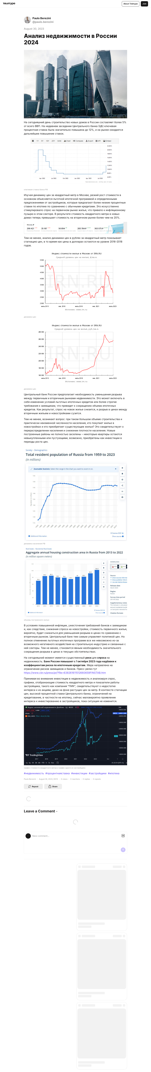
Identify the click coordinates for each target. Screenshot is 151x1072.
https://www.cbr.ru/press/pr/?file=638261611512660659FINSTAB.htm (65, 672)
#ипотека (113, 773)
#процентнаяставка (57, 773)
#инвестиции (79, 773)
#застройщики (97, 773)
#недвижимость (34, 773)
